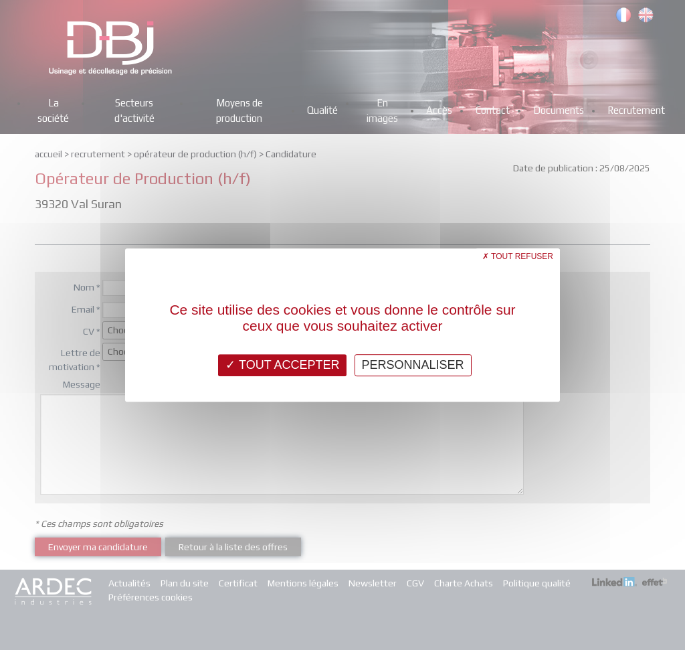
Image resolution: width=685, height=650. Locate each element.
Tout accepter (282, 365)
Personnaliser (413, 365)
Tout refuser (517, 256)
